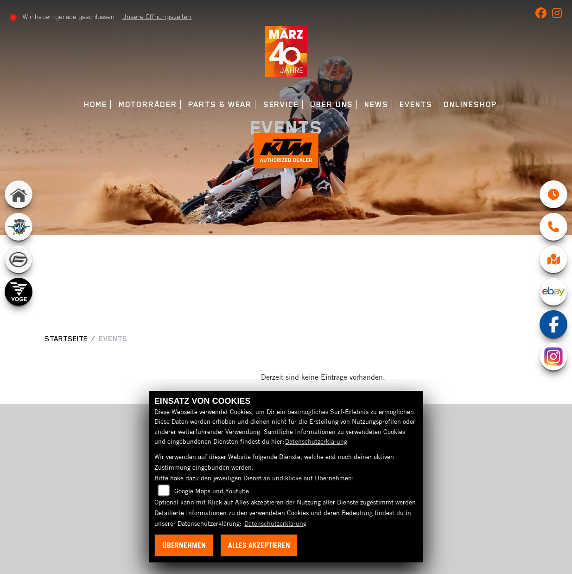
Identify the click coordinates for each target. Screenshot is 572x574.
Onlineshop (470, 104)
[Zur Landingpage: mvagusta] (18, 229)
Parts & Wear (220, 104)
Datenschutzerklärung (316, 441)
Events (416, 104)
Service (281, 104)
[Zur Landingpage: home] (18, 196)
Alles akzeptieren (259, 545)
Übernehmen (184, 545)
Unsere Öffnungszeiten (157, 16)
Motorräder (148, 104)
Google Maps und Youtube (211, 491)
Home (96, 104)
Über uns (331, 104)
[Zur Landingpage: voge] (18, 294)
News (376, 104)
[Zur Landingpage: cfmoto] (18, 261)
